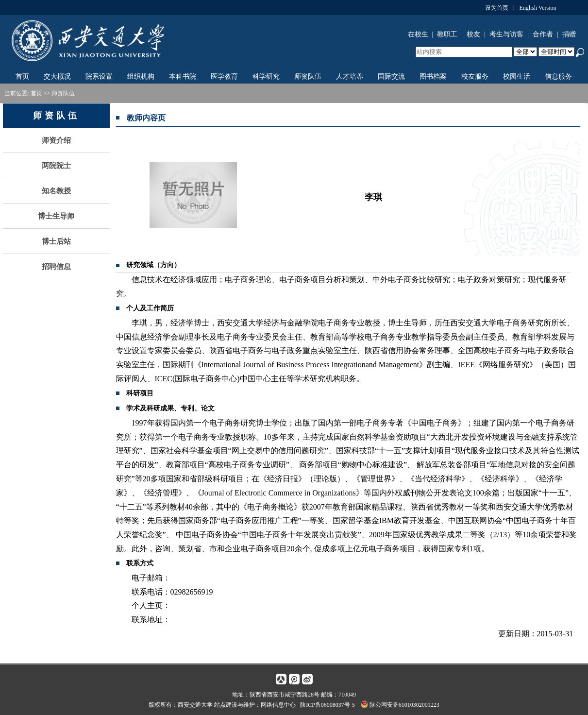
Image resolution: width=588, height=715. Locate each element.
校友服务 (474, 76)
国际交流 (391, 76)
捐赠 (569, 34)
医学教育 (224, 76)
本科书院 (182, 76)
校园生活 (516, 76)
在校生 (418, 34)
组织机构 (140, 76)
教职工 (447, 34)
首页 (22, 76)
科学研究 (266, 76)
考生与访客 (506, 34)
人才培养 (349, 76)
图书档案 (433, 76)
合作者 (543, 34)
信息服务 (558, 76)
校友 (473, 34)
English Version (537, 7)
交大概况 (57, 76)
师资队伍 (307, 76)
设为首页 (496, 7)
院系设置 (99, 76)
